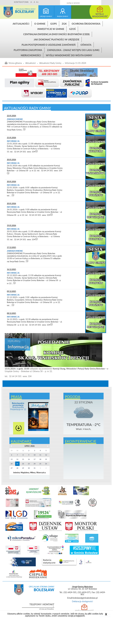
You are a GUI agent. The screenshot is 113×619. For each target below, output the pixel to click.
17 (34, 459)
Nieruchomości (31, 55)
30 (29, 468)
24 (34, 464)
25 (40, 464)
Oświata (85, 44)
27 (12, 468)
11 (40, 455)
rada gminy (62, 16)
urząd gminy (46, 16)
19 (46, 459)
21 (17, 464)
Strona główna (8, 12)
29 (23, 468)
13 (12, 459)
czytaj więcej (24, 129)
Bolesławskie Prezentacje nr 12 (18, 406)
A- (31, 2)
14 (17, 459)
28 (17, 468)
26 (46, 464)
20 (12, 464)
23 (29, 464)
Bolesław (24, 11)
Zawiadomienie (15, 119)
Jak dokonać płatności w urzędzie (56, 39)
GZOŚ (72, 29)
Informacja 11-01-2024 (75, 63)
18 (40, 459)
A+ (37, 2)
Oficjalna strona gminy (25, 9)
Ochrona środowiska (86, 23)
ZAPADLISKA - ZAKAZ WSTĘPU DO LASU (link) (73, 50)
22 (23, 464)
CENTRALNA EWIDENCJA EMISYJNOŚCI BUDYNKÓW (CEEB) (56, 34)
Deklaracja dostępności (82, 601)
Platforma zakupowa (28, 50)
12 (46, 455)
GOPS (53, 23)
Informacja (13, 141)
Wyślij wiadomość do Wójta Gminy (69, 55)
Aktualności (21, 23)
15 (23, 459)
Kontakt (92, 1)
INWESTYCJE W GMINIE (50, 29)
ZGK (64, 23)
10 (34, 455)
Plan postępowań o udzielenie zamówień (48, 44)
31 (34, 468)
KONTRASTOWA (21, 2)
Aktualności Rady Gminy (50, 63)
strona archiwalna (46, 609)
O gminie (39, 23)
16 (29, 459)
